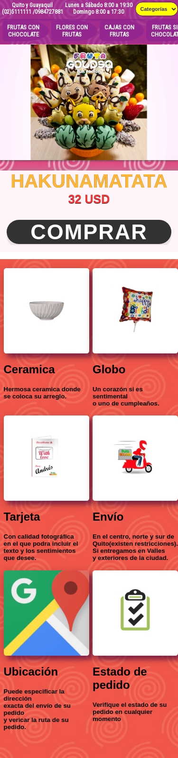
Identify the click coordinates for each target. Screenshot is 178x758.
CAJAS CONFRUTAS (119, 31)
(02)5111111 (16, 12)
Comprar (89, 232)
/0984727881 (48, 12)
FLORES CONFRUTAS (72, 31)
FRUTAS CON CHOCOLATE (23, 31)
